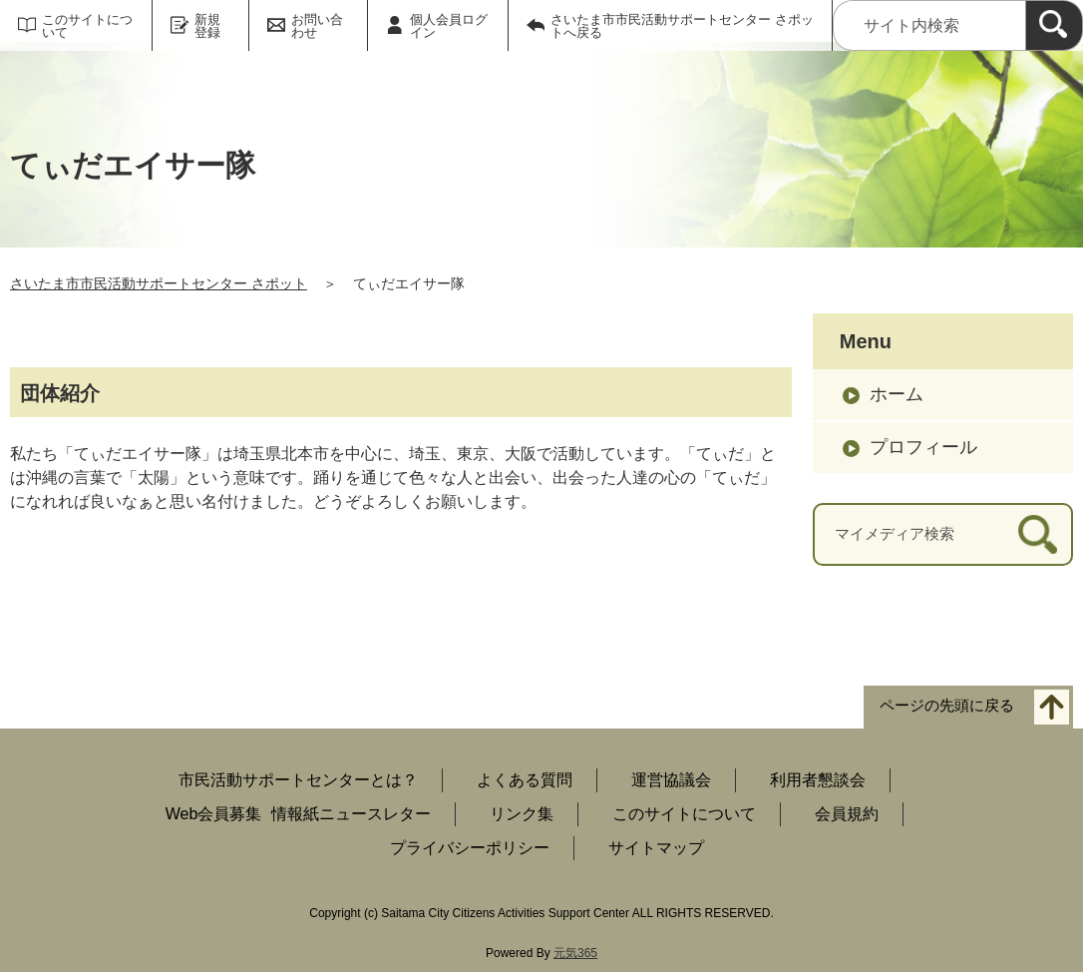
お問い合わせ (317, 26)
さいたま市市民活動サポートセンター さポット (158, 283)
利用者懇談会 (818, 779)
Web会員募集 (214, 813)
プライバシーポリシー (469, 847)
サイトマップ (656, 847)
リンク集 (521, 813)
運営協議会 (671, 779)
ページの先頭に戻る (947, 705)
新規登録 (207, 26)
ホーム (896, 394)
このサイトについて (87, 26)
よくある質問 (524, 779)
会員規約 (847, 813)
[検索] (1054, 25)
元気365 (575, 953)
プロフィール (923, 447)
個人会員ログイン (449, 26)
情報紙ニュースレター (351, 813)
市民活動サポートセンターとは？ (298, 779)
